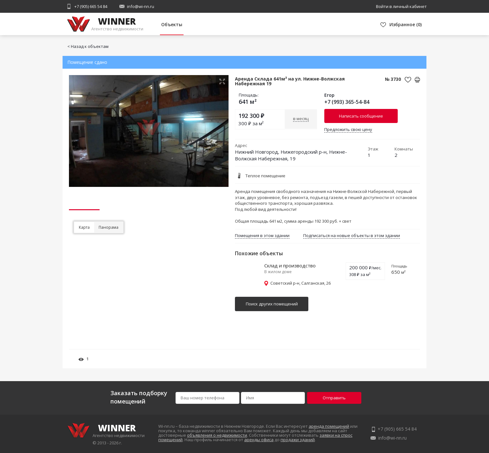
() (405, 24)
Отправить (334, 398)
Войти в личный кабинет (401, 6)
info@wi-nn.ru (140, 6)
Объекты (171, 24)
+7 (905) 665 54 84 (90, 6)
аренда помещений (329, 426)
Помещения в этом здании (262, 235)
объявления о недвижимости (217, 435)
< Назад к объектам (88, 46)
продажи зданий (298, 439)
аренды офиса (259, 439)
